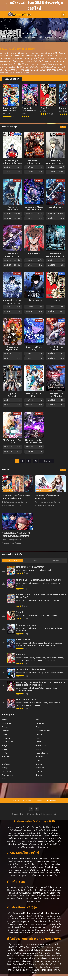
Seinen (50, 570)
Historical (38, 570)
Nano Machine (56, 207)
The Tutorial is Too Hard (12, 441)
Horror (48, 658)
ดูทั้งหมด (63, 127)
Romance (19, 603)
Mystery (60, 658)
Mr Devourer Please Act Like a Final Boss (34, 210)
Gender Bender (43, 731)
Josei (38, 742)
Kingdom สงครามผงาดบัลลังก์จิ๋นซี (30, 567)
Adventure (32, 583)
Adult (31, 688)
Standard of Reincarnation (34, 162)
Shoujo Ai (6, 767)
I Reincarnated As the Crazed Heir (34, 441)
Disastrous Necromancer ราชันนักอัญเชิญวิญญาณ (55, 256)
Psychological (42, 753)
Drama (31, 570)
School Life (28, 660)
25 (36, 461)
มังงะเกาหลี (28, 800)
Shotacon (6, 764)
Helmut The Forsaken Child (12, 255)
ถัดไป (47, 461)
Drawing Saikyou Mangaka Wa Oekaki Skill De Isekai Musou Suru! (41, 596)
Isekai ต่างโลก (7, 742)
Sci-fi (58, 583)
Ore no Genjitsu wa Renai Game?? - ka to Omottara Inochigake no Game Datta (40, 683)
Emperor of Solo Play (34, 348)
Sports (39, 771)
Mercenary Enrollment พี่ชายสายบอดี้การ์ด (55, 163)
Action (25, 570)
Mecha (39, 749)
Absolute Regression (12, 208)
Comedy (40, 583)
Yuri (3, 778)
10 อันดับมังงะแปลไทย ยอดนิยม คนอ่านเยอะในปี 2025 (16, 497)
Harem (53, 628)
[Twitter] (37, 809)
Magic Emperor (33, 253)
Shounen (19, 586)
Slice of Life (7, 771)
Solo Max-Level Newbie (26, 625)
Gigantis (55, 300)
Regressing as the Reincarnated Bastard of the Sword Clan (12, 304)
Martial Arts (41, 745)
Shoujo (39, 764)
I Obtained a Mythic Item (12, 348)
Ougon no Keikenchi (12, 394)
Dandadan (21, 654)
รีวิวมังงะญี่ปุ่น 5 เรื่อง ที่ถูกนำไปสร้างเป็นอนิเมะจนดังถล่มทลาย (16, 534)
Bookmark (52, 800)
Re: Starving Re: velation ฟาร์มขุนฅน (12, 162)
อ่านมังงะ (15, 800)
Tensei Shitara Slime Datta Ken (31, 669)
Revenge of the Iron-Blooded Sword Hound (55, 396)
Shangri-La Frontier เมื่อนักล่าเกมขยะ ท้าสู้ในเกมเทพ (38, 580)
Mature (45, 570)
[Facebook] (31, 809)
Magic (4, 745)
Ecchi (45, 600)
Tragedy (54, 615)
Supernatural (21, 631)
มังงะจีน (40, 800)
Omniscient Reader (33, 300)
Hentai (39, 734)
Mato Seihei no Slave (55, 348)
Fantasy (53, 583)
